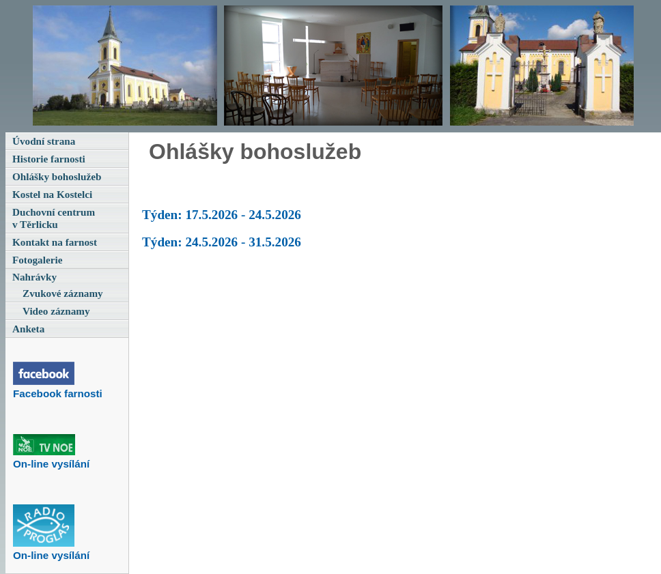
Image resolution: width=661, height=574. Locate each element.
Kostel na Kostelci (52, 194)
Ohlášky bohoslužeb (56, 176)
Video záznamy (56, 311)
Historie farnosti (48, 158)
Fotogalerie (37, 260)
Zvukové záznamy (63, 293)
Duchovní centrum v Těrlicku (53, 218)
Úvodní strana (43, 141)
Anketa (28, 328)
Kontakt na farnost (54, 242)
